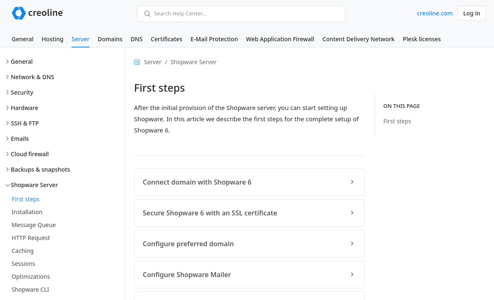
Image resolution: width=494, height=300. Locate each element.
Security (22, 92)
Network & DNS (32, 77)
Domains (110, 39)
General (22, 39)
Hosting (52, 39)
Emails (20, 138)
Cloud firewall (30, 154)
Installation (27, 212)
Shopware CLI (30, 289)
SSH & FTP (25, 123)
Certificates (166, 39)
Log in (471, 13)
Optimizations (31, 276)
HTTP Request (31, 238)
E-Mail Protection (214, 39)
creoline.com (435, 13)
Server (80, 39)
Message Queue (34, 225)
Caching (23, 251)
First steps (26, 199)
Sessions (23, 264)
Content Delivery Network (359, 39)
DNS (137, 39)
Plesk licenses (422, 39)
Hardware (24, 108)
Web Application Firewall (280, 39)
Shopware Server (34, 185)
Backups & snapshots (40, 169)
